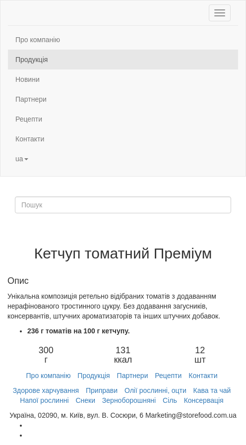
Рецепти (28, 119)
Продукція (31, 60)
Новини (27, 79)
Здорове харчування (46, 390)
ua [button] (21, 159)
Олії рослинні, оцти (155, 390)
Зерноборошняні (129, 400)
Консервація (204, 400)
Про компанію (37, 40)
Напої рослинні (44, 400)
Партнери (31, 99)
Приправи (102, 390)
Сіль (170, 400)
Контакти (29, 139)
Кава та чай (212, 390)
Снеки (85, 400)
